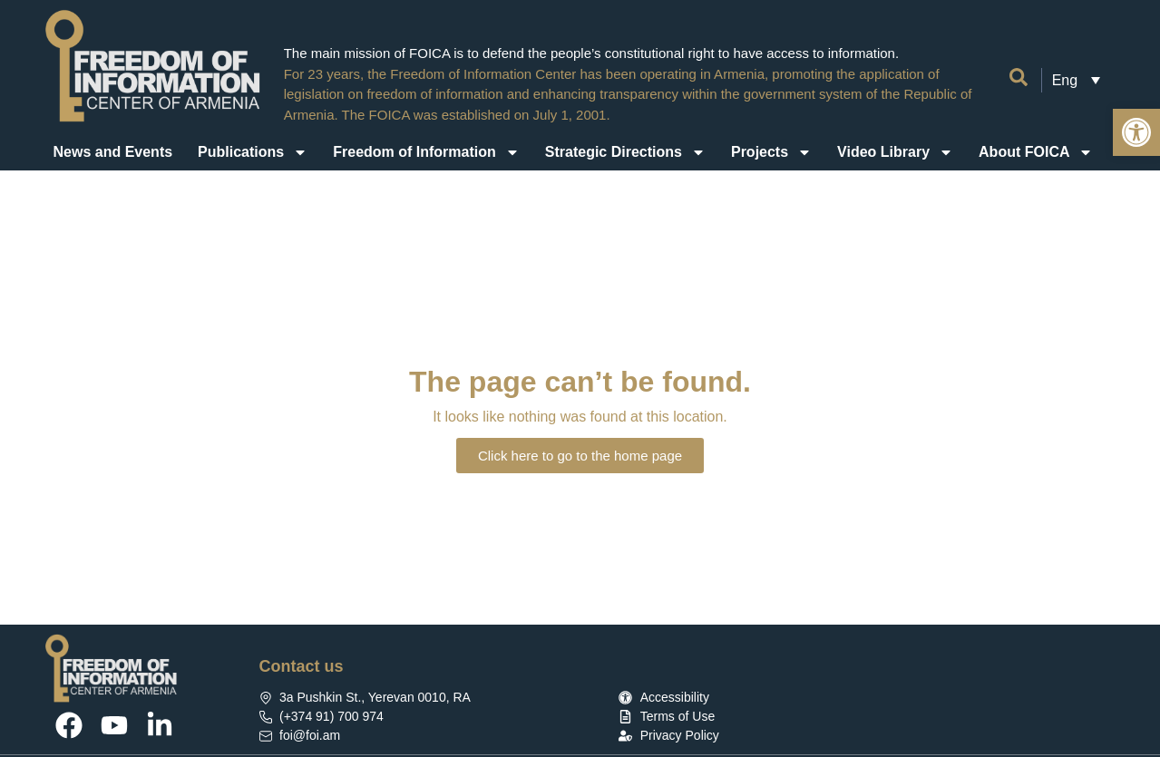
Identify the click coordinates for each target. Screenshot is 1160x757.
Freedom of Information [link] (426, 152)
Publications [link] (252, 152)
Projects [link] (771, 152)
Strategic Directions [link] (625, 152)
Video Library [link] (895, 152)
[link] (1136, 132)
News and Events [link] (113, 152)
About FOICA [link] (1036, 152)
